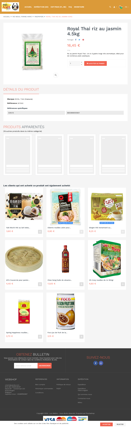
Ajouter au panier (95, 63)
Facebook (95, 364)
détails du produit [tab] (21, 89)
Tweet (79, 40)
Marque (10, 99)
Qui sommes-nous (85, 396)
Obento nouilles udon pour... (59, 228)
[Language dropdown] (126, 7)
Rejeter (120, 424)
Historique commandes (44, 390)
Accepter (106, 424)
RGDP (59, 390)
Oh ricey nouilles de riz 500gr (101, 281)
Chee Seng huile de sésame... (60, 281)
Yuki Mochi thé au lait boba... (18, 228)
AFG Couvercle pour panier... (17, 281)
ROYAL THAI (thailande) (24, 99)
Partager (75, 40)
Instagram (101, 364)
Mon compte (40, 386)
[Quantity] (74, 63)
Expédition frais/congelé (83, 391)
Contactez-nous (84, 400)
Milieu (80, 404)
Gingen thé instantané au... (100, 228)
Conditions (39, 394)
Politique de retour (64, 386)
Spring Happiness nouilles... (17, 334)
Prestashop (90, 415)
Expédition (82, 386)
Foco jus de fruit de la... (57, 334)
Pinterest (83, 40)
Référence (12, 103)
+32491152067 (22, 395)
